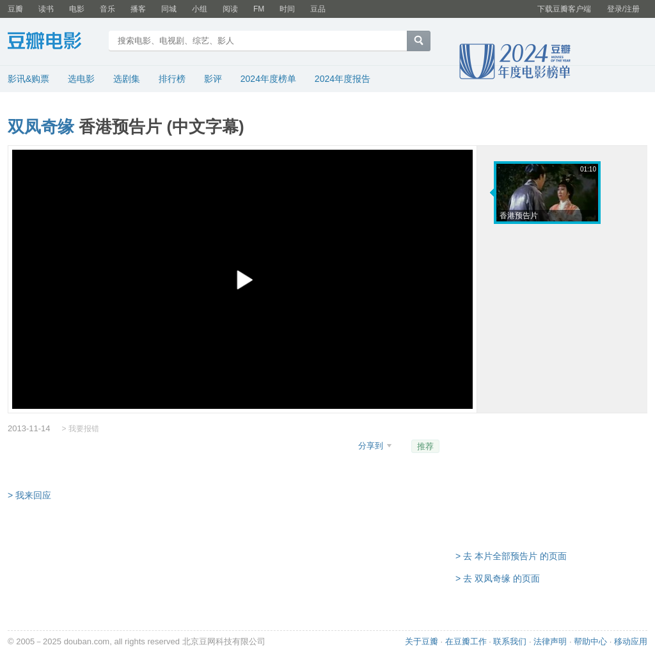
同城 (169, 8)
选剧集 (126, 79)
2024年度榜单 (268, 79)
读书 (46, 8)
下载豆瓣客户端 (564, 8)
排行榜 (172, 79)
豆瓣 (15, 8)
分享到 (372, 445)
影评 (213, 79)
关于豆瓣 (421, 641)
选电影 (81, 79)
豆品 (318, 8)
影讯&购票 (28, 79)
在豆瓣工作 (466, 641)
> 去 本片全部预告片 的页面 (511, 556)
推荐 (425, 446)
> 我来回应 (29, 495)
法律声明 (550, 641)
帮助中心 (590, 641)
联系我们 (509, 641)
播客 (138, 8)
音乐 (107, 8)
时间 (287, 8)
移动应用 (630, 641)
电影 (76, 8)
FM (258, 8)
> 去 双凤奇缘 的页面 (497, 578)
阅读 (230, 8)
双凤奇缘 (41, 126)
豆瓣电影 (54, 42)
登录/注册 (623, 8)
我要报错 (83, 428)
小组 (199, 8)
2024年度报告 (342, 79)
